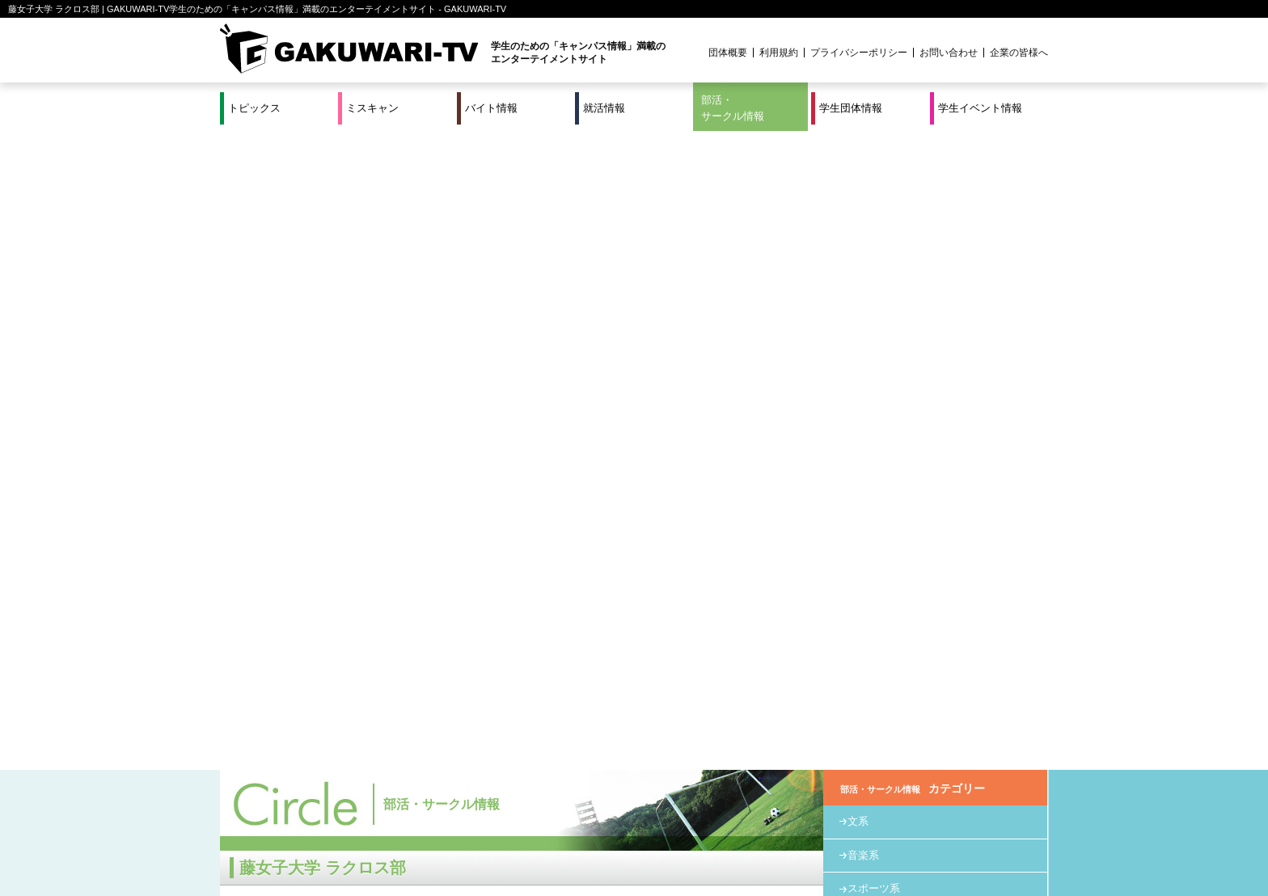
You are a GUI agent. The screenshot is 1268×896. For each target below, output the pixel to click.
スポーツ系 (683, 261)
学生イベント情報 (980, 108)
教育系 (863, 283)
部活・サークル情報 (732, 108)
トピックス (254, 108)
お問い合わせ (948, 52)
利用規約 (778, 52)
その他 (863, 317)
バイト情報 (491, 108)
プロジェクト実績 (525, 850)
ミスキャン (372, 108)
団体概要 (727, 52)
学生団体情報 (850, 108)
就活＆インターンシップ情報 (443, 830)
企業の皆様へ (1019, 52)
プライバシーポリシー (858, 52)
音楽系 (863, 216)
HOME (546, 261)
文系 (858, 182)
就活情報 (604, 108)
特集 (525, 830)
